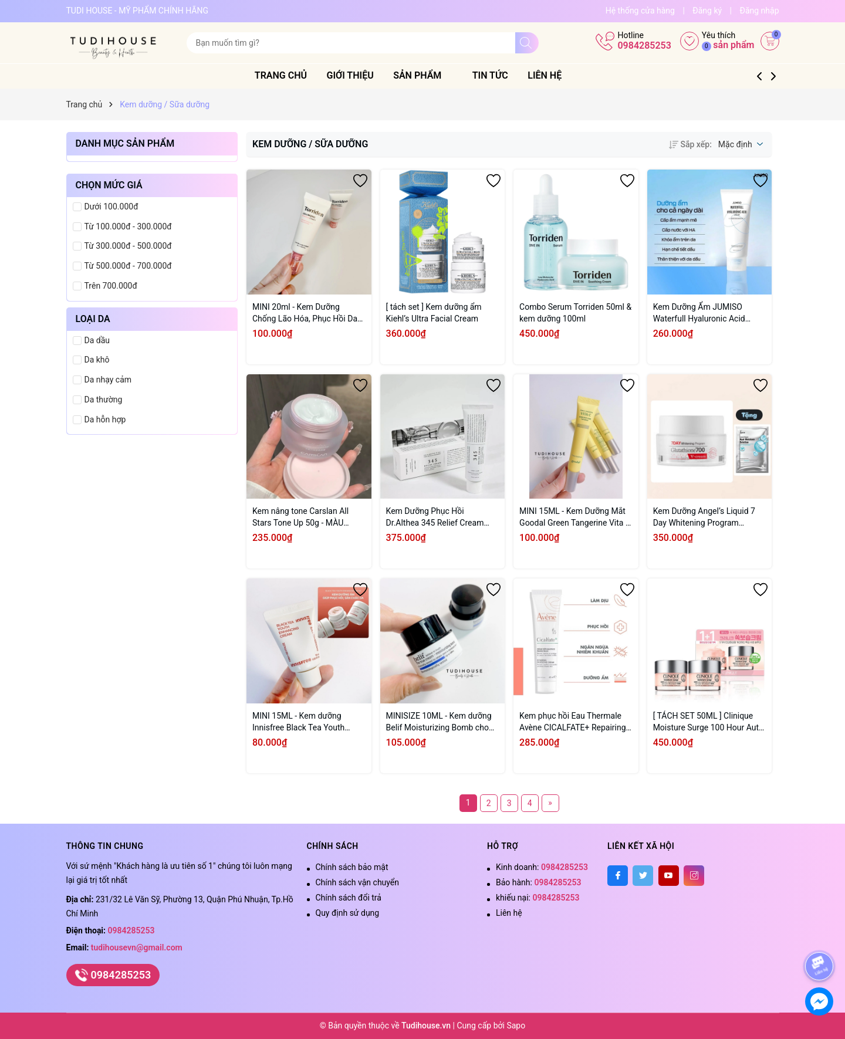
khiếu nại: (537, 897)
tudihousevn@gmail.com (136, 947)
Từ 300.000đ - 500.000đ (128, 246)
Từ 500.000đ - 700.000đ (128, 265)
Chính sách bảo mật (352, 867)
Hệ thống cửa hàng (640, 10)
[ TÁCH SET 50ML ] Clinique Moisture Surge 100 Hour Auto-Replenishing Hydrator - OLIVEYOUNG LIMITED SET (709, 722)
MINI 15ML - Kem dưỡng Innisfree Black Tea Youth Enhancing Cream (298, 722)
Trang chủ (295, 75)
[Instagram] (694, 875)
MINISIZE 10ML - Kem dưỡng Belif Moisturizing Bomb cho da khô (439, 722)
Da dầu (97, 340)
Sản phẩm (437, 75)
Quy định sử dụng (348, 913)
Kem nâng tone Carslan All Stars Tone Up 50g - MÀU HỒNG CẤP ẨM (300, 517)
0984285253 (644, 45)
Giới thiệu (364, 75)
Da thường (103, 399)
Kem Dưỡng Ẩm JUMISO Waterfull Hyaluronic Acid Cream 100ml (699, 313)
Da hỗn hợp (105, 419)
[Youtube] (668, 875)
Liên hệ (559, 75)
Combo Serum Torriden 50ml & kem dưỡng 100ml (575, 312)
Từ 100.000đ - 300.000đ (128, 226)
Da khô (97, 359)
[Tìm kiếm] (527, 42)
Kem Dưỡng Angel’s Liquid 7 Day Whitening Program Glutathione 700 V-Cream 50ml (709, 517)
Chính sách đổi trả (348, 897)
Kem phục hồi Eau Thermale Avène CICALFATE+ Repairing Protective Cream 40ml (572, 722)
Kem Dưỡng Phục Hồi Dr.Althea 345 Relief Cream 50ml (435, 517)
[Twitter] (643, 875)
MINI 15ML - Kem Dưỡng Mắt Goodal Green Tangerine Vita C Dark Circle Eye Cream (575, 517)
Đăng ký (707, 10)
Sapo (515, 1025)
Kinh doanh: (542, 867)
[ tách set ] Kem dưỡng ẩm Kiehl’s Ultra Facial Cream (434, 312)
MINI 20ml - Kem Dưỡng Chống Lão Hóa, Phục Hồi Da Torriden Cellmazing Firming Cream (304, 313)
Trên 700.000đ (110, 285)
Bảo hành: (538, 882)
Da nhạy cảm (108, 379)
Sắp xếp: (690, 144)
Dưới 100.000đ (111, 206)
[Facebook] (617, 875)
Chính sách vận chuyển (358, 882)
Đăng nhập (759, 10)
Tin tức (504, 75)
